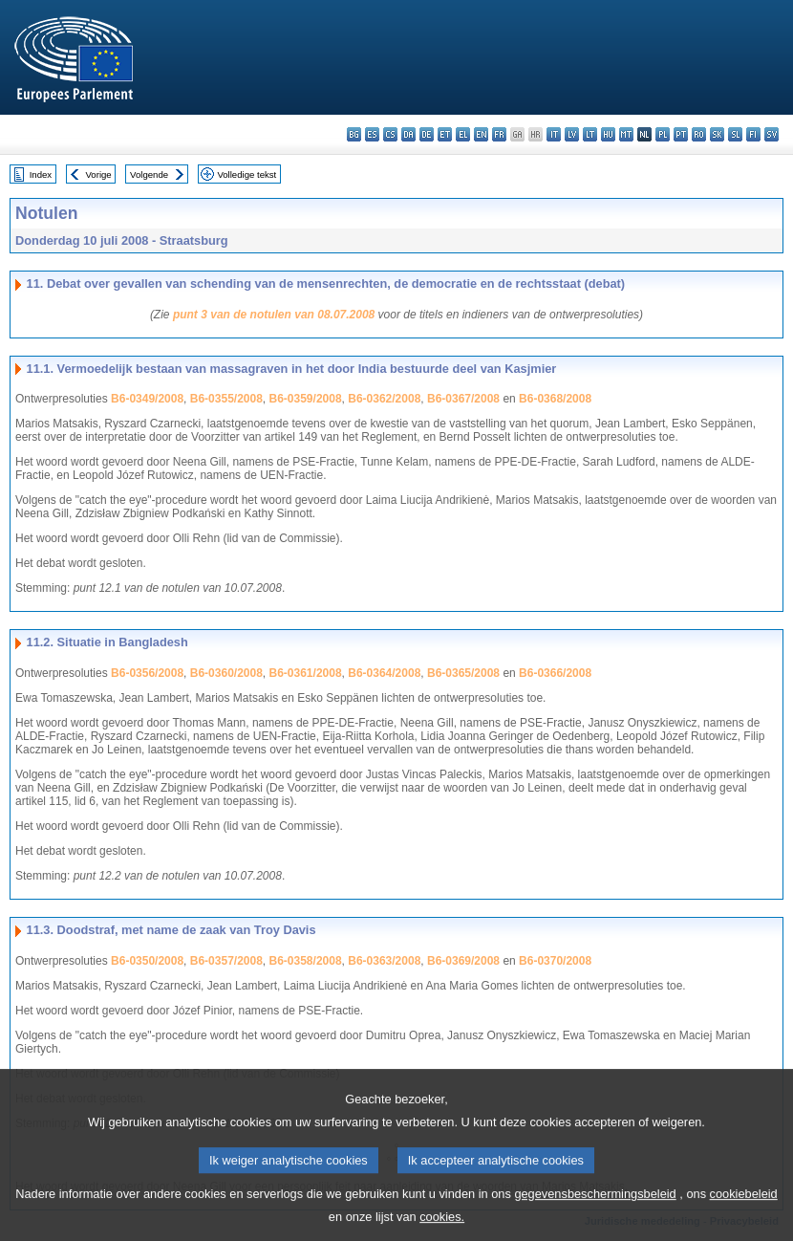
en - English (481, 134)
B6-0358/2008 (305, 961)
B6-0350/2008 (147, 961)
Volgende (149, 174)
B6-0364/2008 (384, 673)
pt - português (681, 134)
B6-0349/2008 (147, 398)
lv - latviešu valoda (572, 134)
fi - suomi (753, 134)
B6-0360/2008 (226, 673)
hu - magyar (608, 134)
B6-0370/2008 (555, 961)
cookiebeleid (744, 1207)
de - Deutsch (426, 134)
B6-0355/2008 (226, 398)
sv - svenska (771, 134)
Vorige (99, 174)
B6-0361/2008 (305, 673)
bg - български (354, 134)
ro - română (699, 134)
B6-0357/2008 (226, 961)
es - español (372, 134)
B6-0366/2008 (555, 673)
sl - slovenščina (735, 134)
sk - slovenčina (717, 134)
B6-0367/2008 (463, 398)
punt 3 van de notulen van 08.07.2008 (274, 314)
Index (41, 174)
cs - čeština (390, 134)
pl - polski (662, 134)
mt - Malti (626, 134)
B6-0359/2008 (305, 398)
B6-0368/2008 (555, 398)
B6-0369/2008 (463, 961)
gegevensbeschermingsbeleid (594, 1207)
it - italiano (554, 134)
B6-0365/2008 (463, 673)
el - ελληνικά (463, 134)
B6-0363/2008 (384, 961)
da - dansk (408, 134)
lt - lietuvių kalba (590, 134)
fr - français (499, 134)
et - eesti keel (445, 134)
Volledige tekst (246, 174)
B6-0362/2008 (384, 398)
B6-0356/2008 (147, 673)
